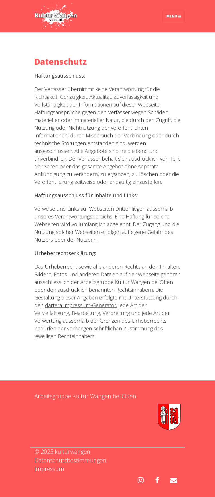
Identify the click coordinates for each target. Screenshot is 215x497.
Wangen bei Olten (113, 396)
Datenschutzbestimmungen (70, 460)
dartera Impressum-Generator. (81, 305)
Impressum (49, 469)
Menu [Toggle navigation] (173, 16)
